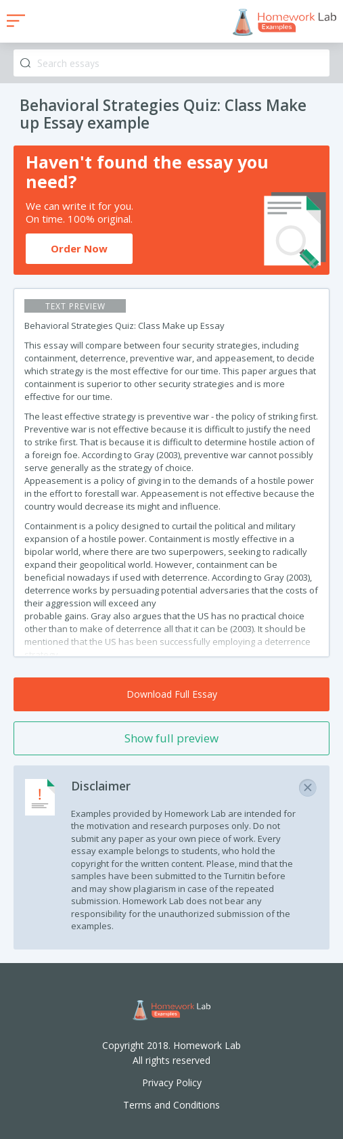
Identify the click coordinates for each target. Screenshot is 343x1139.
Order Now (79, 248)
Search (25, 63)
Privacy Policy (172, 1082)
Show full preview (171, 738)
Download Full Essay (172, 694)
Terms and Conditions (171, 1104)
